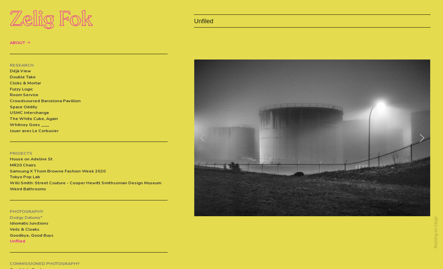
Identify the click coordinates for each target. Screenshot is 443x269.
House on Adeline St (31, 159)
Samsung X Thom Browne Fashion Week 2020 (58, 171)
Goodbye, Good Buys (32, 235)
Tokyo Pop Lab (25, 177)
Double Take (23, 77)
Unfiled (17, 241)
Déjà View (20, 71)
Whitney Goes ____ (29, 124)
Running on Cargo (436, 232)
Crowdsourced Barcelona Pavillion (46, 101)
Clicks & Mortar (25, 83)
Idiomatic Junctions (29, 223)
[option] (312, 138)
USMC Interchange (29, 112)
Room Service (24, 95)
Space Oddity (23, 107)
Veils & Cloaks (24, 229)
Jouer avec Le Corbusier (34, 130)
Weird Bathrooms (28, 189)
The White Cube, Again (34, 118)
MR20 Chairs (23, 165)
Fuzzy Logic (21, 89)
